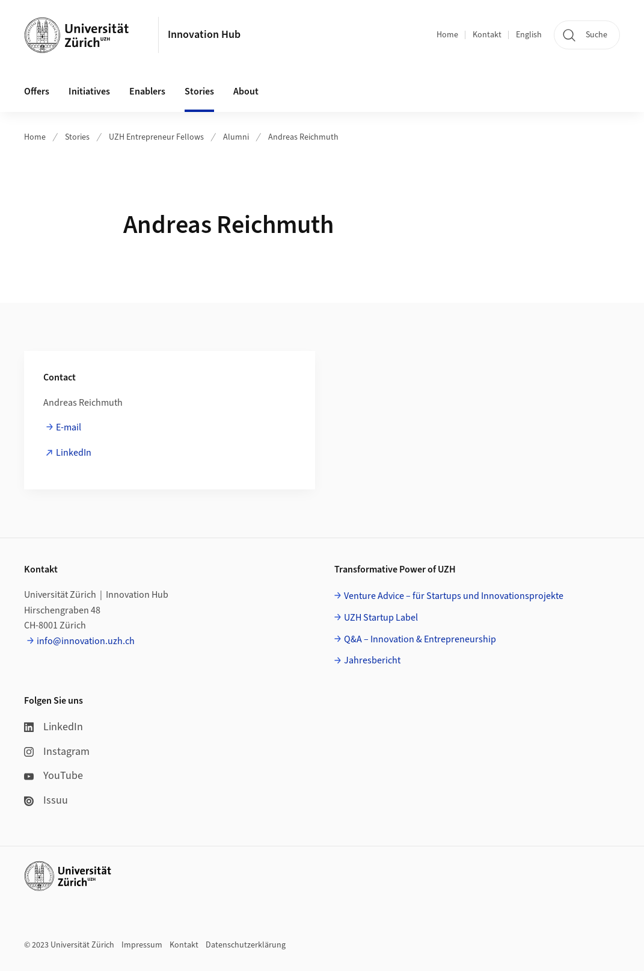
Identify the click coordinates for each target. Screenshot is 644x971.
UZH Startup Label (381, 617)
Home (447, 35)
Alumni (236, 137)
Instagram (57, 751)
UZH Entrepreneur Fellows (156, 137)
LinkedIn (73, 452)
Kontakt (487, 35)
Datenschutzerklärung (246, 945)
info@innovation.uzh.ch (86, 641)
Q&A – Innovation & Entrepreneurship (420, 639)
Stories (77, 137)
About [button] (246, 91)
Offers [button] (36, 91)
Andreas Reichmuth (303, 137)
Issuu (46, 800)
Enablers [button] (147, 91)
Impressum (141, 945)
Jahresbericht (372, 660)
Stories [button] (199, 91)
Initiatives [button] (89, 91)
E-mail (68, 427)
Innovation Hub (204, 34)
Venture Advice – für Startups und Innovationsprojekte (453, 596)
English (529, 35)
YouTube (53, 775)
